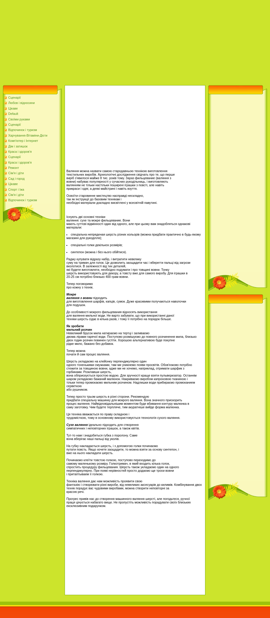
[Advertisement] (102, 41)
